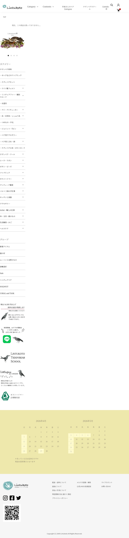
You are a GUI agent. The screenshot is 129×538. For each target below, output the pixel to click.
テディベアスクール (89, 7)
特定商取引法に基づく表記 (61, 494)
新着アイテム (5, 246)
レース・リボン (6, 160)
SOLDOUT (4, 286)
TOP (4, 17)
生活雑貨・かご (6, 222)
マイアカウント (106, 482)
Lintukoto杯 (106, 7)
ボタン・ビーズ (6, 166)
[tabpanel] (12, 40)
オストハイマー (6, 179)
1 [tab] (8, 55)
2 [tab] (11, 55)
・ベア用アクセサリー (8, 135)
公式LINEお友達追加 (84, 486)
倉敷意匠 (3, 266)
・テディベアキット (7, 82)
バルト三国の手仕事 (7, 191)
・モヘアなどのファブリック (11, 75)
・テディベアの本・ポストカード (12, 148)
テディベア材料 (6, 69)
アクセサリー (5, 203)
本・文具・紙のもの (7, 216)
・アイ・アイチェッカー (9, 110)
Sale (1, 273)
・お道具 (3, 103)
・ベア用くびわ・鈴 (7, 141)
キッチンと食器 (6, 197)
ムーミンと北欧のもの (8, 260)
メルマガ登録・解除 (84, 482)
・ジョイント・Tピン (8, 128)
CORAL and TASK (7, 293)
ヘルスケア (4, 228)
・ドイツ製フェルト (7, 88)
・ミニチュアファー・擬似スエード (10, 95)
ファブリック (5, 172)
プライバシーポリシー (60, 498)
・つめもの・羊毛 (6, 122)
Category (31, 6)
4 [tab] (17, 55)
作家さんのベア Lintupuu (68, 7)
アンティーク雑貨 (6, 185)
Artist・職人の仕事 (7, 210)
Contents (47, 6)
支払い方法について (59, 490)
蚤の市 (2, 253)
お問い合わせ (106, 486)
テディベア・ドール (7, 154)
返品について (57, 486)
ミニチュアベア (6, 280)
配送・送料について (59, 482)
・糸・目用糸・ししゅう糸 (10, 116)
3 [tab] (14, 55)
